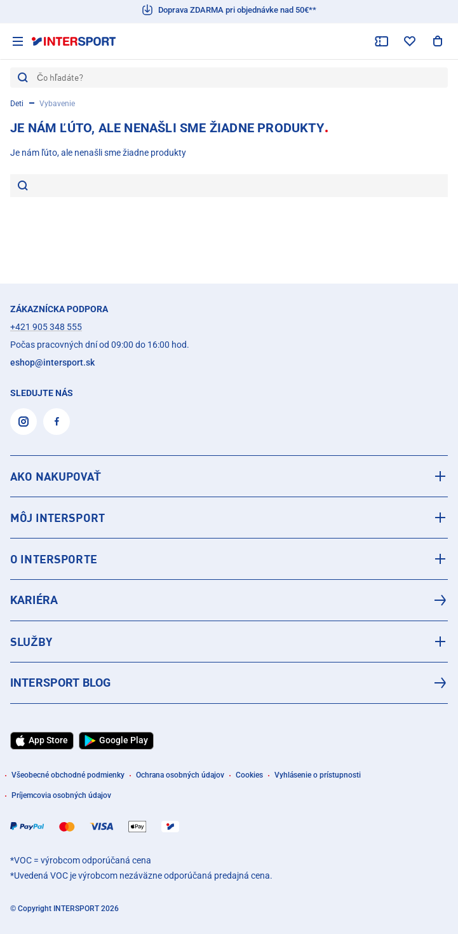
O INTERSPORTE (53, 559)
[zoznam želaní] (409, 41)
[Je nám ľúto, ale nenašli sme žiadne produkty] (238, 185)
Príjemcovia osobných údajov (61, 795)
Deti (17, 103)
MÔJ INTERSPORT (57, 518)
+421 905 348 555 (46, 327)
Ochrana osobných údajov (180, 775)
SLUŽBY (31, 642)
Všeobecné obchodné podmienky (68, 775)
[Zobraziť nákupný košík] (437, 41)
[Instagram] (23, 421)
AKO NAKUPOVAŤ (55, 476)
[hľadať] (22, 186)
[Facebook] (56, 421)
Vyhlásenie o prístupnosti (317, 775)
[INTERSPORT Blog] (229, 683)
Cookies (249, 775)
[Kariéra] (229, 600)
